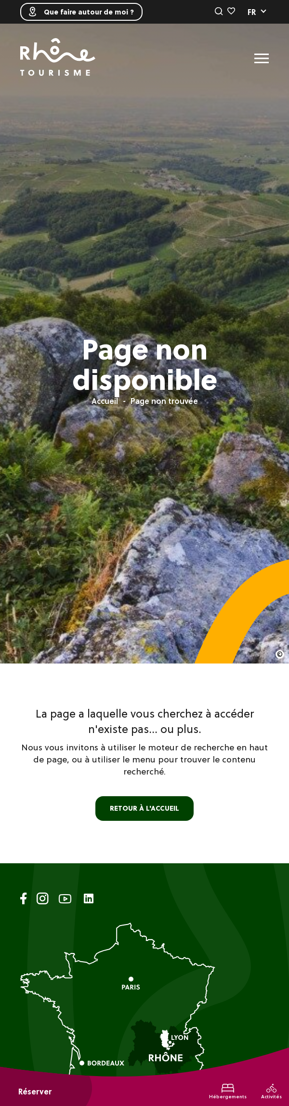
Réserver (35, 1091)
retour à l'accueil (144, 808)
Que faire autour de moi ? (81, 12)
